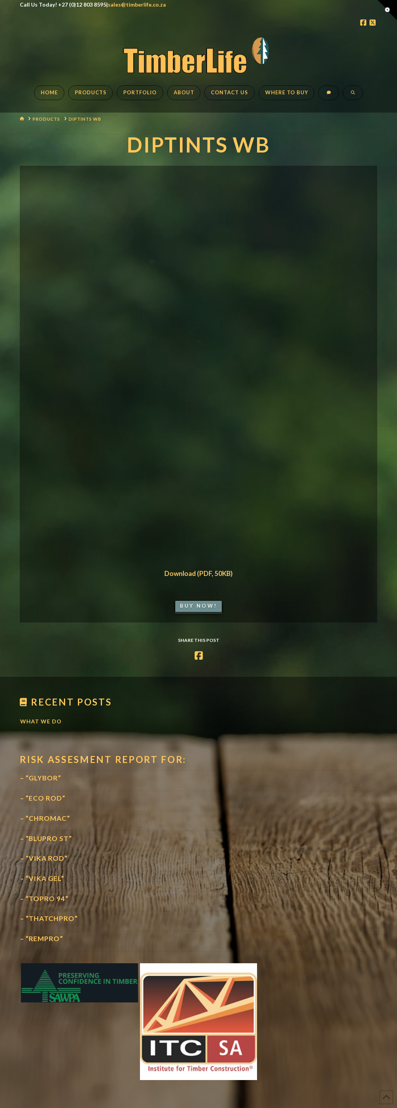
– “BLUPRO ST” (46, 838)
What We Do (41, 721)
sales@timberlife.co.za (137, 4)
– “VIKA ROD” (44, 858)
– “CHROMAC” (45, 818)
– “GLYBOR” (40, 778)
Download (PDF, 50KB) (198, 573)
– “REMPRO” (41, 939)
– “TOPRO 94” (44, 899)
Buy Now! (198, 606)
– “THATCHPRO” (49, 918)
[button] (387, 10)
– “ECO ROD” (43, 798)
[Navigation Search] (353, 96)
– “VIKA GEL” (42, 878)
